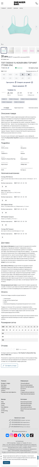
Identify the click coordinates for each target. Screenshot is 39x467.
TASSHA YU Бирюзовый (7, 102)
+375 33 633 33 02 (14, 420)
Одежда (16, 8)
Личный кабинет (25, 383)
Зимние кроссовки (26, 405)
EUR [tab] (2, 71)
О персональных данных (27, 392)
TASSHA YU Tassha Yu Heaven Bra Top (29, 99)
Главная (3, 8)
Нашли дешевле (20, 86)
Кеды (22, 410)
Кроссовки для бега (26, 407)
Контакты (23, 388)
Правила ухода (5, 388)
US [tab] (21, 183)
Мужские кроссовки (26, 402)
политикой (15, 459)
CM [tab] (26, 183)
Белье (21, 8)
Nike (2, 402)
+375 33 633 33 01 (14, 422)
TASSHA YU (4, 99)
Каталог (9, 8)
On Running (4, 410)
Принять (6, 462)
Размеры (3, 387)
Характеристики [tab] (18, 107)
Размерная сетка (32, 71)
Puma (2, 405)
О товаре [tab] (6, 107)
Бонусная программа (26, 385)
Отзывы (23, 390)
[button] (36, 27)
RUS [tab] (5, 71)
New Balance (4, 407)
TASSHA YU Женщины (13, 99)
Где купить (11, 82)
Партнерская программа (28, 394)
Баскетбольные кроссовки (28, 409)
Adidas (3, 403)
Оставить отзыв (9, 366)
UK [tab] (23, 183)
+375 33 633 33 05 (15, 424)
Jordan (3, 409)
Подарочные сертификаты (8, 392)
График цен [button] (5, 59)
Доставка (3, 385)
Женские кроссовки (26, 403)
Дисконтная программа (27, 387)
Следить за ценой (25, 82)
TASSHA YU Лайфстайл (19, 102)
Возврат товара (5, 383)
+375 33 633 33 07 (14, 426)
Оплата (3, 390)
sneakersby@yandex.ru (19, 431)
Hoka (2, 412)
